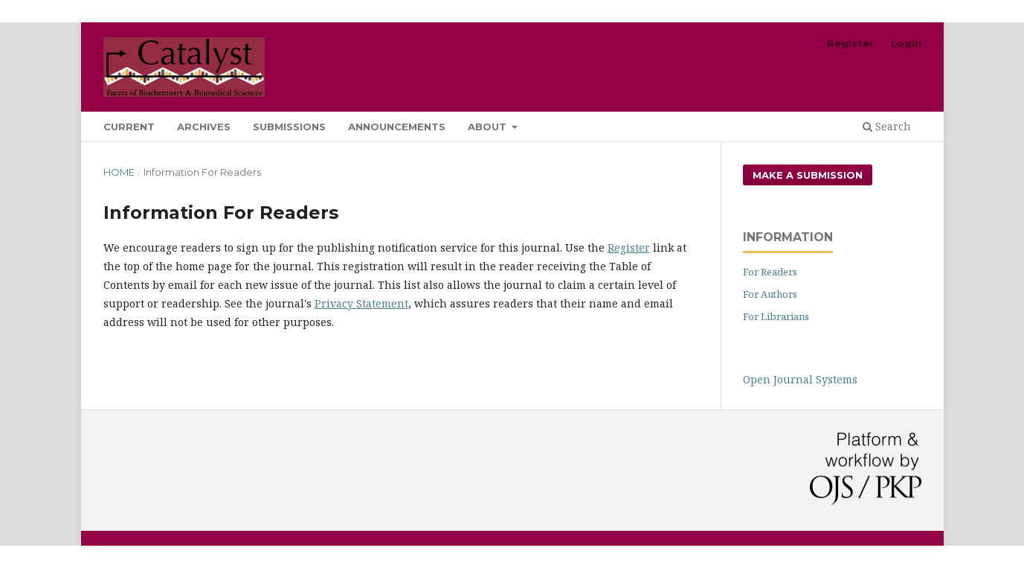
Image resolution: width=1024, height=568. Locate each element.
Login (906, 43)
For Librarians (776, 316)
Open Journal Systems (800, 379)
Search (887, 126)
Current (129, 127)
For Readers (770, 271)
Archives (204, 127)
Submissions (289, 127)
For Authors (770, 294)
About (488, 127)
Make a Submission (808, 175)
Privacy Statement (361, 303)
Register (850, 43)
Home (119, 172)
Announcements (396, 127)
